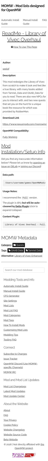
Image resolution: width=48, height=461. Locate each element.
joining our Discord (31, 166)
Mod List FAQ (11, 310)
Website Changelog (14, 429)
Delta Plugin (22, 206)
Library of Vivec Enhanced (28, 255)
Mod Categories (12, 315)
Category (6, 245)
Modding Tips (11, 334)
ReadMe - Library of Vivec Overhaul (24, 36)
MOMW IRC (10, 372)
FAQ (44, 20)
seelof (6, 69)
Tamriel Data (34, 250)
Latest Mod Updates (14, 391)
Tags (3, 250)
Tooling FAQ (10, 339)
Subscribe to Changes (15, 353)
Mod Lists (9, 305)
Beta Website (11, 439)
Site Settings (10, 300)
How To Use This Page (25, 47)
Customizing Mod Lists (16, 329)
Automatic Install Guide (10, 22)
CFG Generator (11, 295)
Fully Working (10, 137)
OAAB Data (16, 250)
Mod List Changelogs (15, 386)
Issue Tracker (10, 358)
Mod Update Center (14, 396)
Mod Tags (9, 320)
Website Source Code (15, 434)
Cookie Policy (11, 425)
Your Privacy (10, 420)
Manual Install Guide (30, 22)
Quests (19, 245)
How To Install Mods (14, 325)
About (7, 410)
